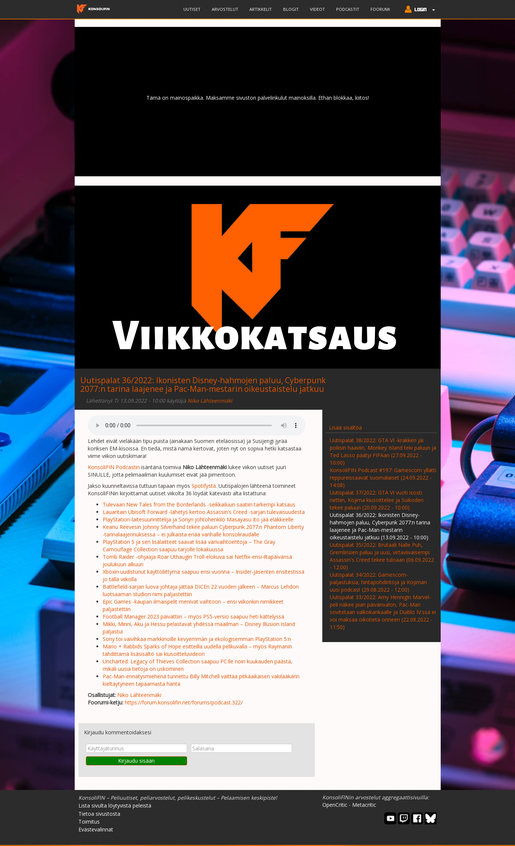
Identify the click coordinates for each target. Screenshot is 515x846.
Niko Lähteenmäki (209, 400)
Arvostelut (225, 9)
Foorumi (380, 9)
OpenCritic (334, 804)
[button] (418, 10)
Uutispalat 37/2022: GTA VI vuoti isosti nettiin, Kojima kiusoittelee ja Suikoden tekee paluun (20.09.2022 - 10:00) (377, 500)
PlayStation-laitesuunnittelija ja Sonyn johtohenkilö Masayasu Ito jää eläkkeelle (198, 519)
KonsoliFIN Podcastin (114, 467)
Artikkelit (260, 9)
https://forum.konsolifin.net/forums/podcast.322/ (184, 702)
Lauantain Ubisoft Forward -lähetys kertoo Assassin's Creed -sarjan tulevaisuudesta (204, 511)
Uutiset (192, 9)
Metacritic (364, 804)
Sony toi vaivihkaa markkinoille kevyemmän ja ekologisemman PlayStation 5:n (197, 638)
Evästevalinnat (95, 829)
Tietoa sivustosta (99, 813)
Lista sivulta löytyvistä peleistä (114, 805)
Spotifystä (204, 485)
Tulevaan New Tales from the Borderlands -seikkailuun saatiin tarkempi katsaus (199, 504)
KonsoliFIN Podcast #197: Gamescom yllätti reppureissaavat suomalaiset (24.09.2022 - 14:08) (383, 478)
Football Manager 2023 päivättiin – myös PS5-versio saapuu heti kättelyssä (193, 616)
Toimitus (89, 821)
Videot (317, 9)
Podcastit (347, 9)
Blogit (291, 9)
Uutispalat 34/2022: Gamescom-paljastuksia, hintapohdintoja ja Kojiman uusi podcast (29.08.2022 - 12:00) (378, 582)
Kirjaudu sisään (136, 760)
